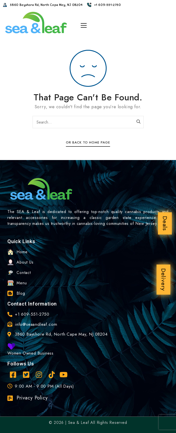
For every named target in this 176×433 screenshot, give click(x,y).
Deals (165, 223)
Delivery (163, 279)
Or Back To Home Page (88, 142)
